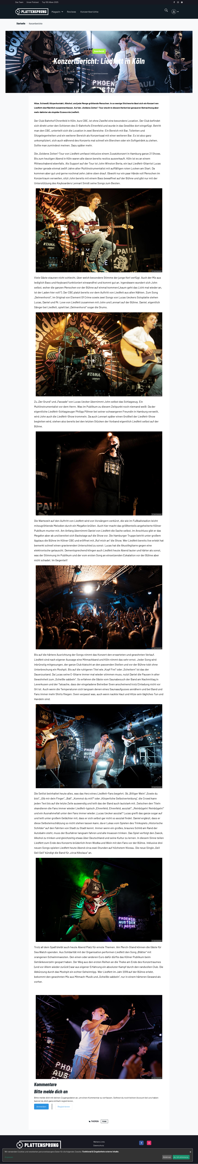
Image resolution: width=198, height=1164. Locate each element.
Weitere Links (99, 1142)
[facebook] (174, 2)
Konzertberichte (89, 11)
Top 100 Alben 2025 (50, 2)
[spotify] (182, 2)
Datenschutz (98, 1145)
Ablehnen (167, 1157)
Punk (104, 1121)
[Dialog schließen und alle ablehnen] (190, 1150)
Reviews (71, 11)
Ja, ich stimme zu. (181, 1157)
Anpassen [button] (9, 1157)
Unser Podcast (33, 2)
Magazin (56, 11)
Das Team (19, 2)
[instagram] (178, 2)
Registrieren (64, 1106)
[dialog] (98, 1155)
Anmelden (41, 1106)
